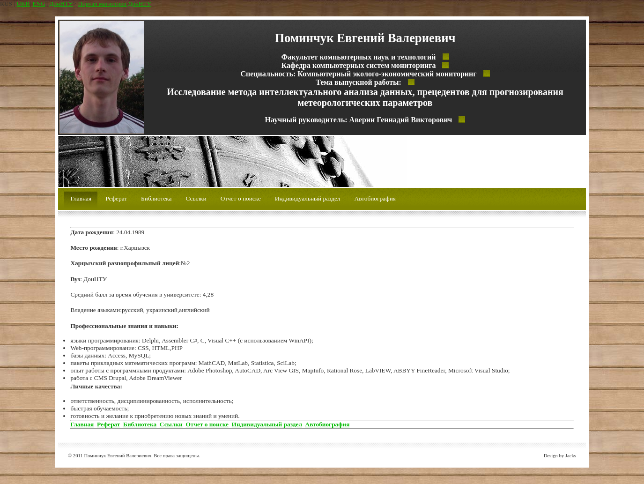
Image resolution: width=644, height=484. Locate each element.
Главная (80, 198)
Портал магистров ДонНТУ (114, 3)
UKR (23, 3)
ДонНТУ (61, 3)
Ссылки (196, 198)
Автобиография (375, 198)
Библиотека (156, 198)
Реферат (116, 198)
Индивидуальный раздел (308, 198)
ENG (38, 3)
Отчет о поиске (241, 198)
